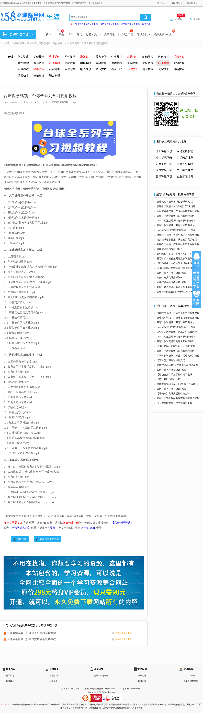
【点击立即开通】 (122, 522)
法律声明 (65, 688)
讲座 (53, 527)
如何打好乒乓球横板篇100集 (171, 282)
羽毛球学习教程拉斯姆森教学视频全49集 (178, 258)
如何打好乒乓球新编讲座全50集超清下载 (178, 287)
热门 (79, 34)
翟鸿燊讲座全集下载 (109, 24)
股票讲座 (146, 24)
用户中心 (161, 3)
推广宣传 (179, 19)
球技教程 (57, 43)
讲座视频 (17, 43)
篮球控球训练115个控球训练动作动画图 (177, 292)
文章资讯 (109, 34)
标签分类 (91, 34)
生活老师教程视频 (40, 43)
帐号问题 (142, 675)
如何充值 (142, 681)
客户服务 (176, 3)
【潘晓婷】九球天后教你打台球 (173, 393)
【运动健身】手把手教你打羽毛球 (174, 263)
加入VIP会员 (196, 279)
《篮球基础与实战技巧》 (170, 379)
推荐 (70, 34)
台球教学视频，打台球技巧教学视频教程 (31, 639)
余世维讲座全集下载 (130, 24)
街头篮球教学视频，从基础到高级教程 (177, 239)
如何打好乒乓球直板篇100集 (171, 273)
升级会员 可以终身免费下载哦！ (156, 34)
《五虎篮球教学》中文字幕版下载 (174, 403)
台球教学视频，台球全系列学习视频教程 (31, 633)
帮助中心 (75, 688)
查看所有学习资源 (49, 539)
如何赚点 (10, 681)
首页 (48, 34)
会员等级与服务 (101, 675)
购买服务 (191, 3)
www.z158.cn (88, 527)
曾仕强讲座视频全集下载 (86, 24)
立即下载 (21, 539)
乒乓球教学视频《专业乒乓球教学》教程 (178, 211)
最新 (61, 34)
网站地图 (85, 688)
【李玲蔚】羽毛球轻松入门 (171, 360)
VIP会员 (53, 681)
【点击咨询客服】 (20, 527)
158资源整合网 (96, 688)
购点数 (197, 19)
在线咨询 (196, 260)
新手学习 (10, 675)
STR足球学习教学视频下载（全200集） (177, 268)
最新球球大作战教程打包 (170, 249)
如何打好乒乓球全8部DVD (170, 277)
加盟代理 (127, 34)
